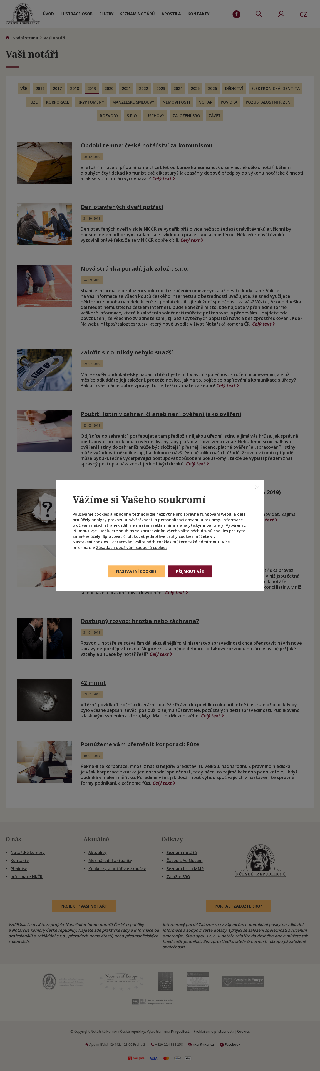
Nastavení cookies (90, 542)
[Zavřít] (257, 487)
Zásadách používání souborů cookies (131, 547)
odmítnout (209, 542)
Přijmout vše (85, 530)
